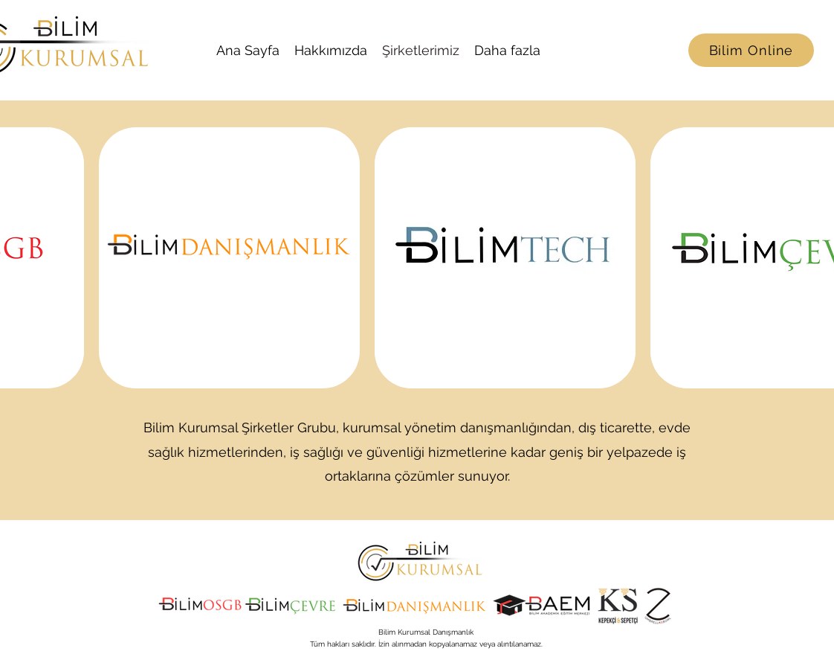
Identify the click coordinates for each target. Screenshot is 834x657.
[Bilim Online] (751, 50)
